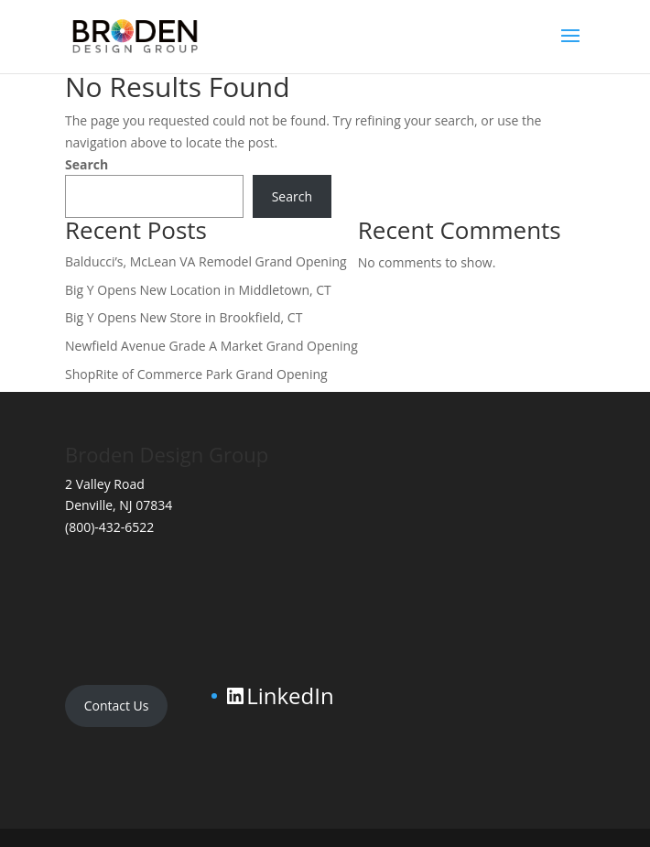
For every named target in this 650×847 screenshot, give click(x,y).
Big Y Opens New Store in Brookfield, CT (183, 317)
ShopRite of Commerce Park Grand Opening (196, 374)
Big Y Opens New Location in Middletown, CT (198, 290)
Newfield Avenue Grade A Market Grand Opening (211, 345)
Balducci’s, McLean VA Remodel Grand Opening (206, 261)
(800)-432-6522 (109, 527)
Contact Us (116, 705)
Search (86, 164)
